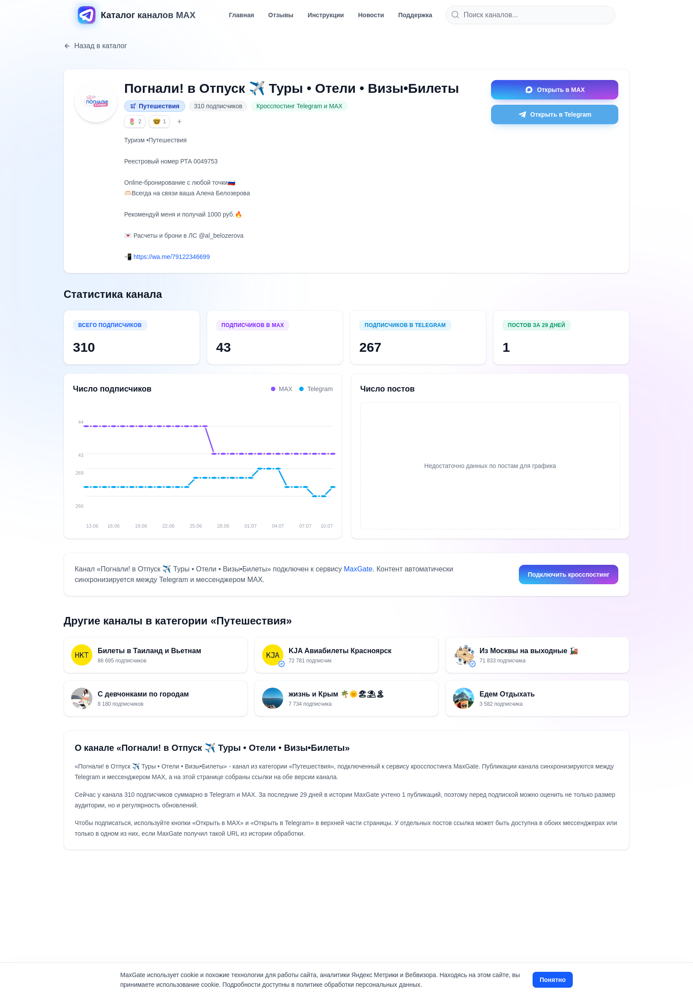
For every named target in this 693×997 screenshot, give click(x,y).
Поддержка (415, 15)
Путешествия (154, 106)
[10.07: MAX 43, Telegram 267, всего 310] (333, 461)
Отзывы (280, 15)
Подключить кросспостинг (568, 574)
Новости (371, 15)
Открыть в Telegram (554, 114)
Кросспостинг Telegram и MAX (299, 106)
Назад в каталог (95, 45)
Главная (241, 15)
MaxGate (358, 569)
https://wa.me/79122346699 (171, 256)
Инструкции (326, 15)
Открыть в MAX (555, 89)
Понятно (553, 979)
